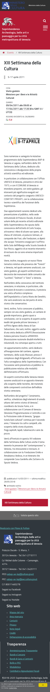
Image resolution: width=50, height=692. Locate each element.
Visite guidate (11, 488)
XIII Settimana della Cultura (18, 502)
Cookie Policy (13, 688)
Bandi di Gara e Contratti (21, 659)
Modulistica (15, 667)
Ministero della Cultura (37, 5)
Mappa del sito (17, 612)
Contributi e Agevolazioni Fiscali (24, 671)
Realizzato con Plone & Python (14, 528)
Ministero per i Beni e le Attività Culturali (25, 490)
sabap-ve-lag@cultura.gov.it (20, 574)
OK (43, 685)
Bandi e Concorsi (17, 654)
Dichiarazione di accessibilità (23, 637)
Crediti (13, 633)
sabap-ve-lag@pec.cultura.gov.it (22, 579)
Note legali (15, 629)
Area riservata (16, 616)
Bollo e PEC (15, 663)
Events (10, 52)
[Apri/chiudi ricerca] (45, 21)
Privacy (13, 625)
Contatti (13, 620)
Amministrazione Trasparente (23, 650)
